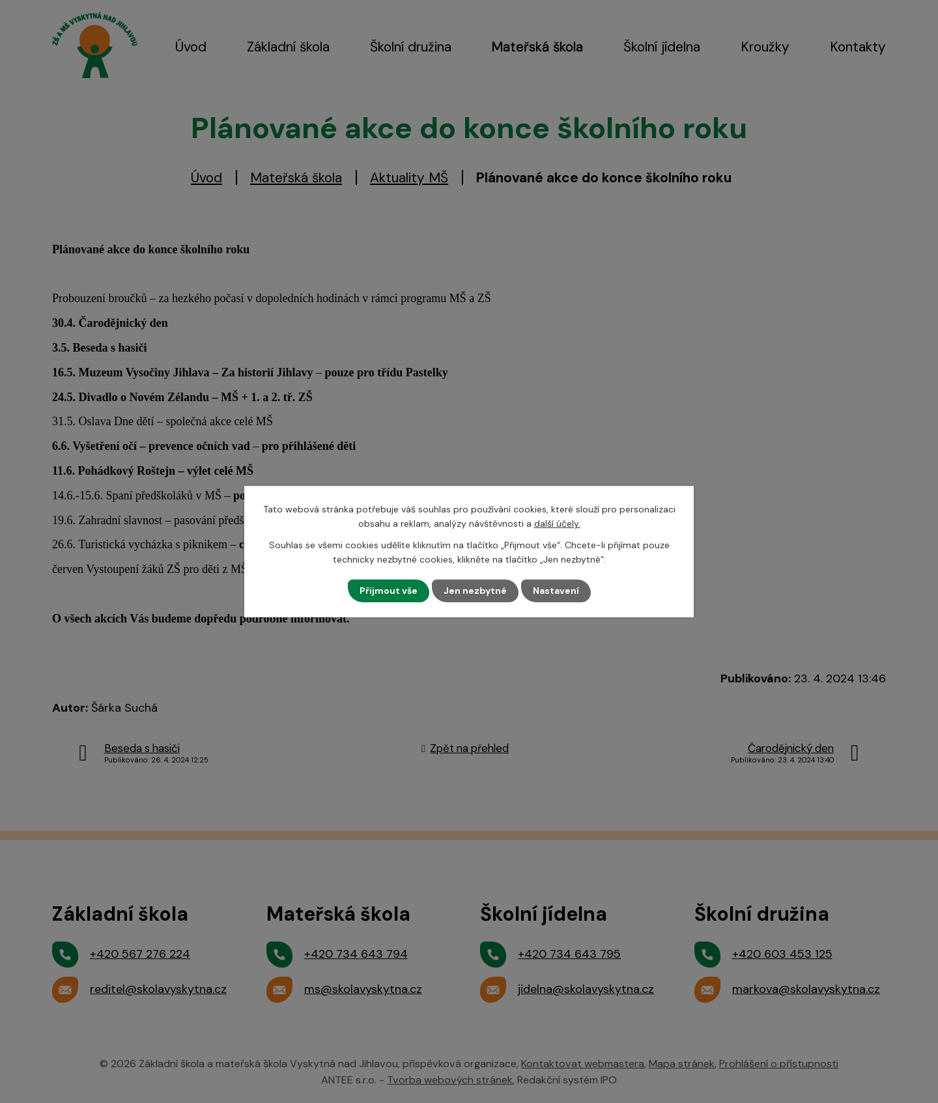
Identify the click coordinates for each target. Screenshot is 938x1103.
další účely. (557, 523)
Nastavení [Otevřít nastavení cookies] (556, 590)
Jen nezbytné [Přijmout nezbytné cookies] (475, 590)
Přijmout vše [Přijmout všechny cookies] (389, 590)
